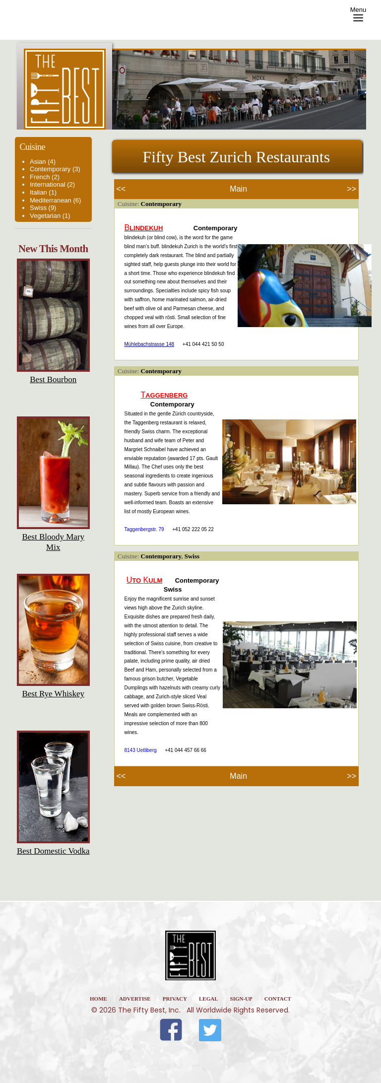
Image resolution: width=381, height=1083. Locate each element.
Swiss (192, 556)
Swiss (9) (43, 207)
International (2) (52, 184)
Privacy (175, 999)
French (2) (45, 177)
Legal (208, 999)
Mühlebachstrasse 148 (150, 344)
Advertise (135, 999)
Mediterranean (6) (55, 200)
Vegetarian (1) (50, 215)
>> (351, 189)
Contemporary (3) (55, 169)
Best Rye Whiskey (53, 693)
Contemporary (161, 203)
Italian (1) (43, 192)
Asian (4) (43, 161)
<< (121, 189)
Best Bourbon (53, 379)
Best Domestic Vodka (53, 851)
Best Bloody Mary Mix (53, 542)
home (98, 999)
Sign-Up (241, 999)
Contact (277, 999)
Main (238, 189)
